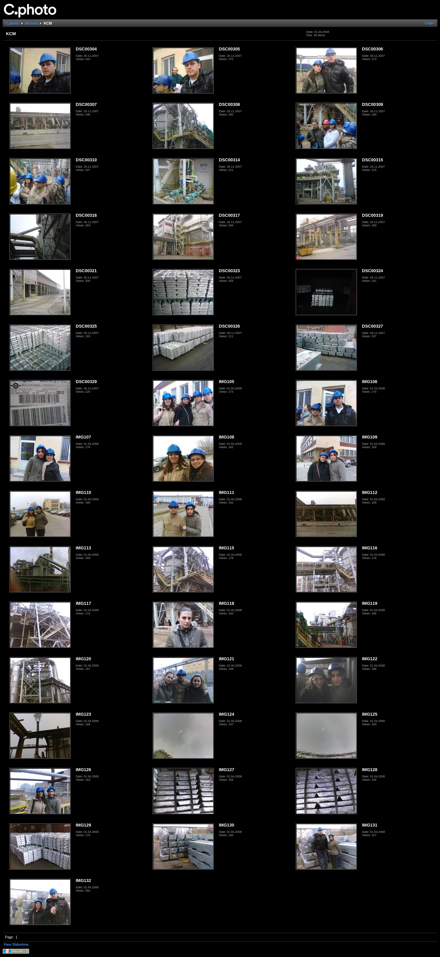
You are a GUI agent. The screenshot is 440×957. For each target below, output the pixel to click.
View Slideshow (16, 944)
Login (429, 23)
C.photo (12, 23)
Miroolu (31, 23)
